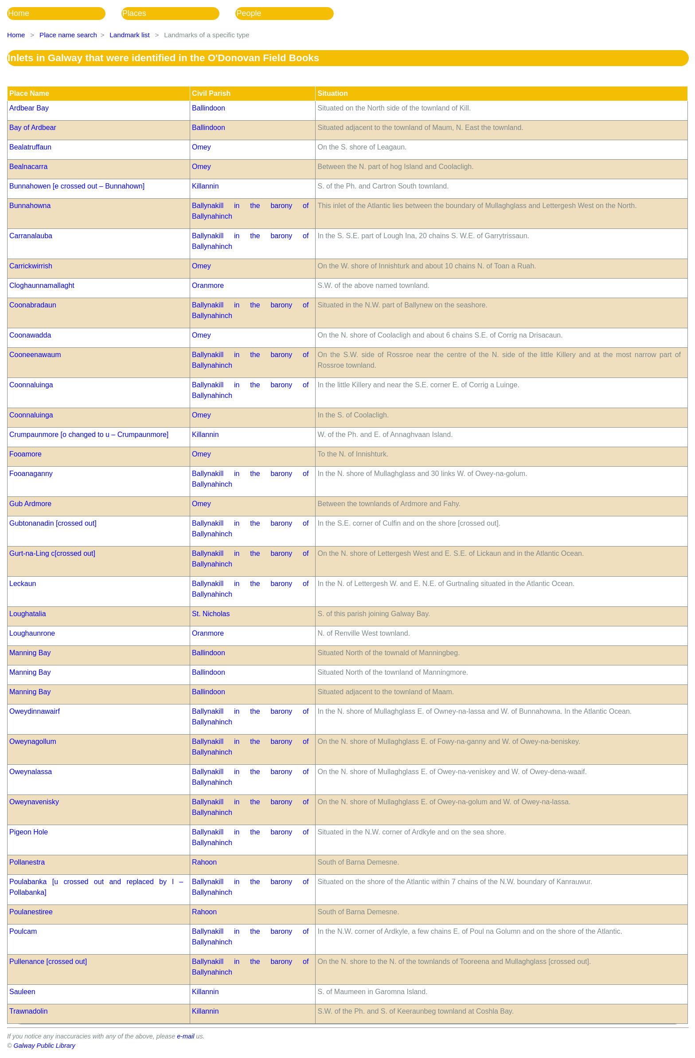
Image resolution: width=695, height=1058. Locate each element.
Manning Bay (30, 653)
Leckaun (22, 583)
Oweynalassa (30, 771)
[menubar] (178, 13)
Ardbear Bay (29, 108)
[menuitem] (64, 13)
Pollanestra (27, 862)
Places (134, 13)
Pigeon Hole (28, 832)
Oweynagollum (32, 741)
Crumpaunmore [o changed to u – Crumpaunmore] (88, 434)
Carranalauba (30, 236)
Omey (201, 147)
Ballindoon (208, 108)
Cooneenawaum (35, 354)
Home (18, 13)
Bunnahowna (30, 205)
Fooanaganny (31, 473)
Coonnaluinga (31, 385)
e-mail (185, 1036)
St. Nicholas (211, 613)
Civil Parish (211, 93)
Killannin (205, 186)
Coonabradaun (32, 305)
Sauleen (22, 991)
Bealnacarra (28, 166)
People (248, 13)
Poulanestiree (31, 912)
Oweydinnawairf (34, 711)
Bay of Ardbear (32, 127)
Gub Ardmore (30, 503)
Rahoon (204, 862)
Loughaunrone (32, 633)
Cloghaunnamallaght (41, 285)
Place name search (68, 35)
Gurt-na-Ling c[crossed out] (52, 553)
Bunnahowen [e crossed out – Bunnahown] (76, 186)
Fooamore (25, 454)
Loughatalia (27, 613)
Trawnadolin (28, 1011)
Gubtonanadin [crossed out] (53, 523)
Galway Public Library (44, 1045)
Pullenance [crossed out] (48, 961)
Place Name (29, 93)
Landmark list (129, 35)
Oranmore (208, 285)
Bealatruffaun (30, 147)
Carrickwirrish (30, 266)
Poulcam (23, 931)
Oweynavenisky (34, 802)
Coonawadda (30, 335)
